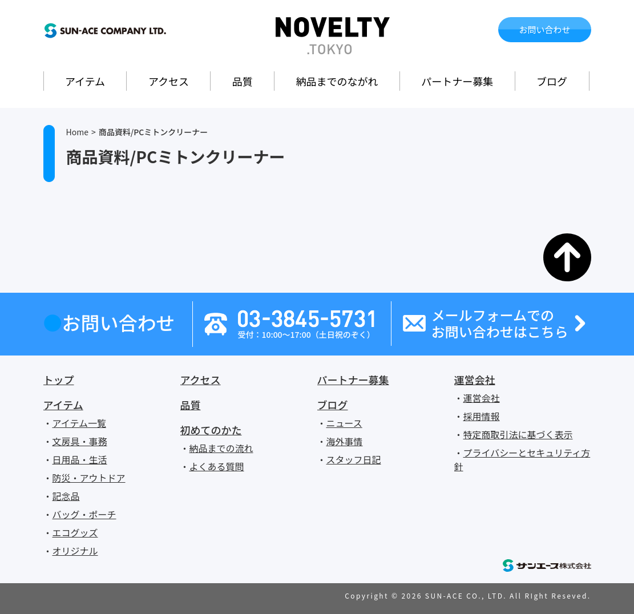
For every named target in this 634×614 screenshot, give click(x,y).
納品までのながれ (337, 81)
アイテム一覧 (79, 423)
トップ (58, 379)
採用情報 (481, 416)
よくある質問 (216, 466)
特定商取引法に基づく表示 (518, 434)
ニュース (344, 423)
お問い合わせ (544, 29)
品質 (242, 81)
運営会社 (474, 379)
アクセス (168, 81)
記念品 (66, 496)
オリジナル (75, 551)
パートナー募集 (457, 81)
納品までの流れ (221, 448)
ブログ (551, 81)
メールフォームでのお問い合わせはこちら (499, 323)
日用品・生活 (80, 459)
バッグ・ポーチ (84, 514)
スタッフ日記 (353, 459)
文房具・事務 (80, 441)
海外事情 (344, 441)
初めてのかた (211, 429)
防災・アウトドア (89, 477)
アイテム (85, 81)
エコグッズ (75, 532)
